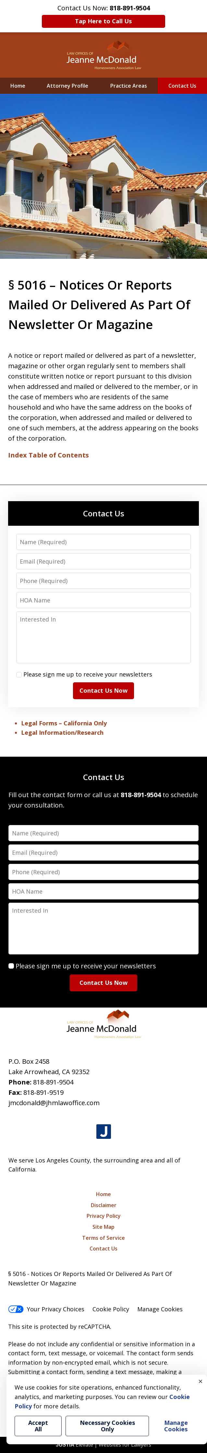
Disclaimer (103, 1205)
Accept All (38, 1426)
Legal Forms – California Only (64, 723)
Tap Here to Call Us (103, 21)
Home (17, 85)
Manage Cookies (160, 1309)
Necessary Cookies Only (107, 1426)
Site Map (103, 1226)
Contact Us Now (103, 690)
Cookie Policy (110, 1309)
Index (17, 455)
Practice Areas (128, 85)
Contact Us (182, 85)
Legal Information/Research (62, 732)
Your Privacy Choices (46, 1309)
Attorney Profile (67, 85)
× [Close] (200, 1381)
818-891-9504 (53, 1082)
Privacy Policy (104, 1215)
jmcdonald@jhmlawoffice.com (54, 1102)
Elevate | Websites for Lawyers (103, 1444)
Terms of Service (103, 1237)
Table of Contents (59, 455)
